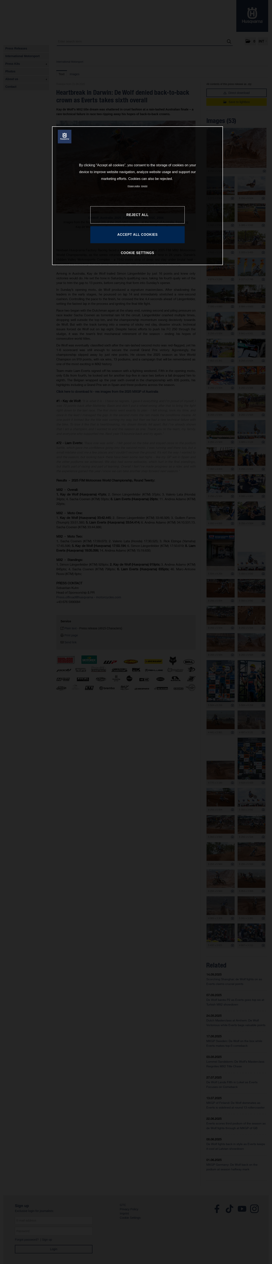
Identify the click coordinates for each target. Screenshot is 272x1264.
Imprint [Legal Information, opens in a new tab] (144, 186)
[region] (137, 195)
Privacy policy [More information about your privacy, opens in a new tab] (134, 186)
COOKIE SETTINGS (137, 253)
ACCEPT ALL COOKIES (137, 234)
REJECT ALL (137, 215)
